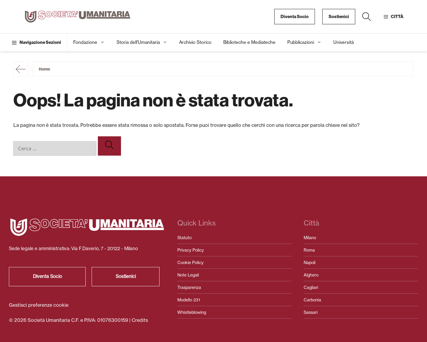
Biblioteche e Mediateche (249, 42)
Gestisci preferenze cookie (38, 305)
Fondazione (92, 42)
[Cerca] (109, 146)
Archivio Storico (195, 42)
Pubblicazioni (307, 42)
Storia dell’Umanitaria (145, 42)
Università (343, 42)
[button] (366, 16)
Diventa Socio (295, 16)
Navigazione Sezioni (40, 42)
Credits (140, 320)
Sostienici (339, 16)
